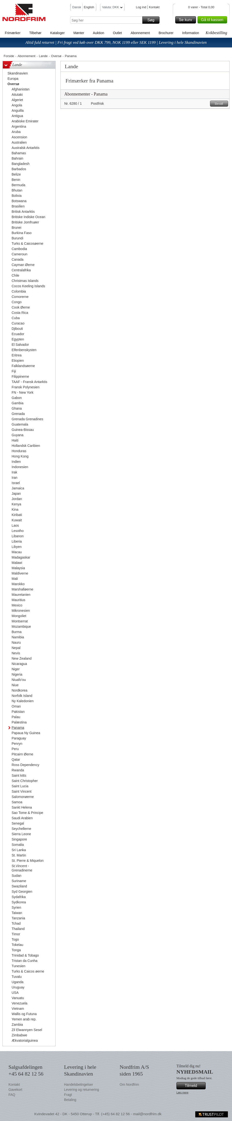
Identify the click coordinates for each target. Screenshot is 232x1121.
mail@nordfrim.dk (147, 1114)
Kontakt (154, 7)
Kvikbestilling (216, 33)
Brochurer (166, 33)
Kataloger (57, 33)
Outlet (117, 33)
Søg (152, 20)
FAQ (11, 1095)
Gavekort (15, 1090)
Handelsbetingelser (78, 1084)
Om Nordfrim (129, 1084)
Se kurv (186, 19)
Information (190, 33)
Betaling (70, 1100)
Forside (9, 56)
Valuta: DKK (112, 8)
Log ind (141, 7)
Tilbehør (35, 33)
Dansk (76, 7)
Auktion (98, 33)
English (89, 7)
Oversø (56, 56)
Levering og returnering (81, 1090)
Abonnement (140, 33)
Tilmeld (194, 1085)
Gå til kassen (213, 19)
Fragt (68, 1095)
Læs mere (182, 1092)
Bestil (221, 104)
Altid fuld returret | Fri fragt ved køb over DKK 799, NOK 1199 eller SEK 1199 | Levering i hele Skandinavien (116, 42)
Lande (43, 56)
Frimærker (13, 33)
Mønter (78, 33)
